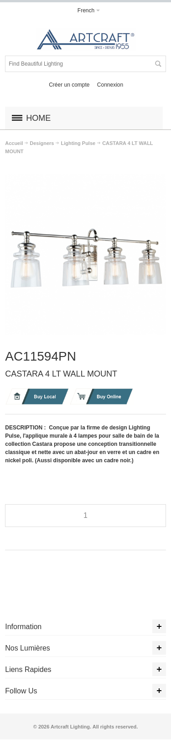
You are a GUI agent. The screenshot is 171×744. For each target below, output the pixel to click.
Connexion (110, 85)
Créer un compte (69, 85)
